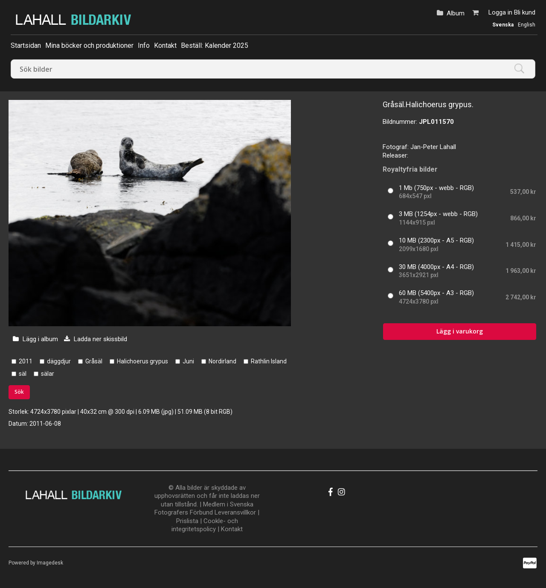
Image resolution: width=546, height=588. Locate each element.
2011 (25, 361)
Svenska (503, 25)
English (526, 25)
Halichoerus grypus (142, 361)
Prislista (187, 521)
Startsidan (26, 45)
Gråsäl (93, 361)
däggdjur (59, 361)
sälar (47, 373)
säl (22, 373)
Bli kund (524, 12)
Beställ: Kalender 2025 (214, 45)
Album (456, 13)
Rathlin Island (269, 361)
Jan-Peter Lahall (433, 147)
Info (144, 45)
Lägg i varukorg (459, 331)
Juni (188, 361)
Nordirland (222, 361)
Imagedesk (50, 563)
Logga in (500, 12)
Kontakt (165, 45)
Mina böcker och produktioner (89, 45)
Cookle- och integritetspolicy (204, 525)
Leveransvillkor (235, 512)
